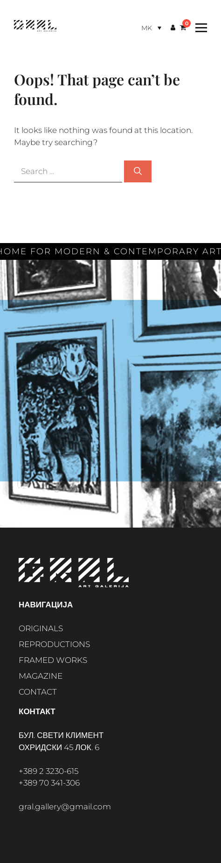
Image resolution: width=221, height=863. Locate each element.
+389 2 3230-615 (48, 771)
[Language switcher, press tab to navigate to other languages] (151, 28)
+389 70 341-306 (49, 782)
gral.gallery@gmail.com (65, 806)
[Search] (138, 171)
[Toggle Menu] (199, 28)
